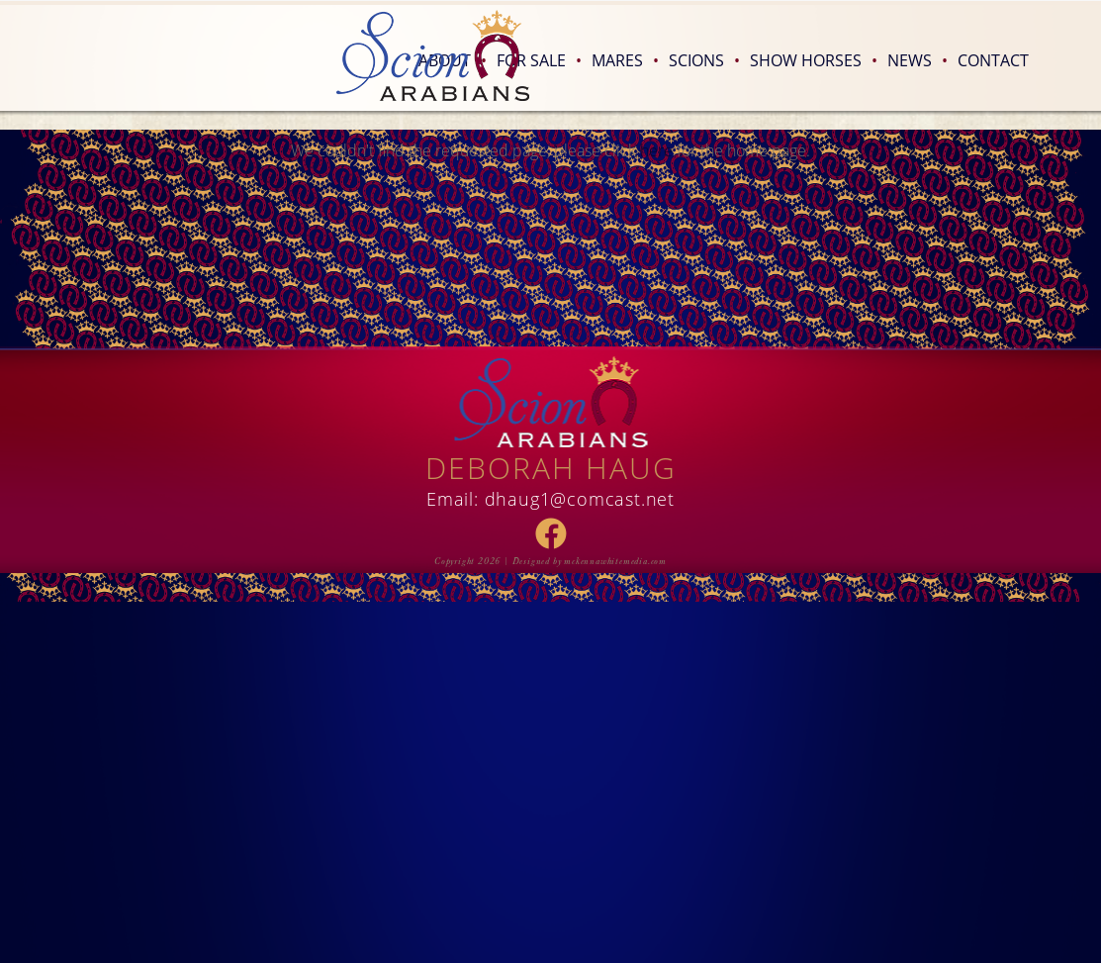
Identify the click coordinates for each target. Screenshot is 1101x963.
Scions (704, 59)
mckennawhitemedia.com (615, 561)
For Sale (539, 59)
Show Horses (813, 59)
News (917, 59)
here (656, 150)
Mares (625, 59)
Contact (993, 59)
